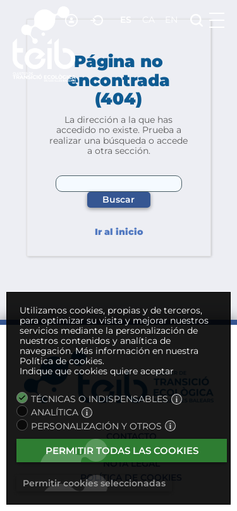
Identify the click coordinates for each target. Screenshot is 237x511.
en (171, 19)
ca (148, 19)
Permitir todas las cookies (122, 451)
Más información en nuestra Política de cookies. (109, 356)
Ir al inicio (119, 232)
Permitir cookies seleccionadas (94, 483)
